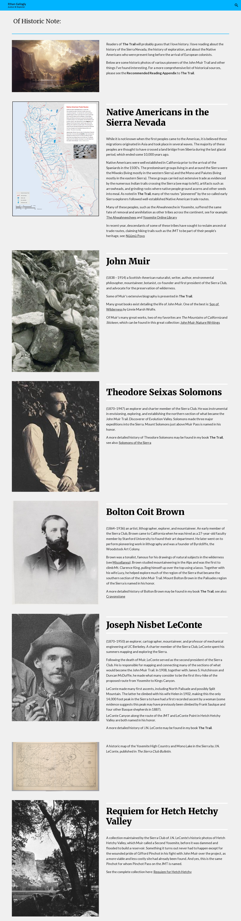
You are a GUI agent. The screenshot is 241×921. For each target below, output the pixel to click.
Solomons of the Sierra (135, 443)
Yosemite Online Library (160, 217)
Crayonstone (115, 596)
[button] (236, 5)
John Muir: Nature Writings (200, 322)
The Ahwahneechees (121, 217)
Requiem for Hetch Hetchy (172, 872)
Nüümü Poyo (135, 236)
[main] (120, 21)
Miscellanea (121, 562)
